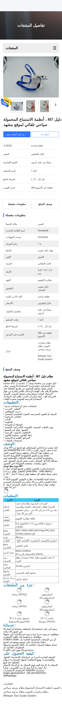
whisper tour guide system (19, 695)
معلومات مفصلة (17, 204)
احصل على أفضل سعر (17, 134)
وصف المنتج (45, 204)
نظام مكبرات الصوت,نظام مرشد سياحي (25, 691)
